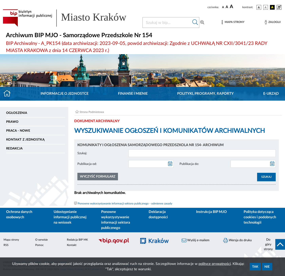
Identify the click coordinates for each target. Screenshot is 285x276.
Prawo (12, 121)
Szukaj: (82, 153)
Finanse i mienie (133, 93)
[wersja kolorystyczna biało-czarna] (266, 7)
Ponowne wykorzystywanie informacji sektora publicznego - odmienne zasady (125, 203)
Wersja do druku (237, 240)
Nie (267, 266)
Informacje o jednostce (64, 93)
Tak (255, 266)
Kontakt (71, 245)
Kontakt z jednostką (25, 139)
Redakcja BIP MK (77, 239)
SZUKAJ (266, 177)
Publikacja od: (87, 163)
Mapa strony (11, 239)
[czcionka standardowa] (223, 7)
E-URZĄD (271, 93)
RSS (6, 245)
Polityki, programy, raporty (205, 93)
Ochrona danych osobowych (19, 214)
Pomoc (39, 245)
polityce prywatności (215, 264)
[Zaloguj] (273, 22)
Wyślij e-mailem (195, 240)
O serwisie (41, 239)
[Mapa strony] (232, 22)
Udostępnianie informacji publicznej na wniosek (70, 217)
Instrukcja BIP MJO (211, 212)
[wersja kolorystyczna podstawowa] (259, 7)
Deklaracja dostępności (158, 214)
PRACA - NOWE (18, 130)
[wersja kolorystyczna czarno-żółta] (272, 7)
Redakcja (14, 148)
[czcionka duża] (235, 6)
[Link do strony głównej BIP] (70, 18)
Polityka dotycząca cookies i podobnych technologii (260, 217)
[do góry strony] (273, 244)
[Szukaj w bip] (195, 22)
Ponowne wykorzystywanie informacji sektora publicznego (115, 220)
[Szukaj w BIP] (166, 22)
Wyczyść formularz (97, 176)
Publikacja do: (189, 163)
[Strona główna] (8, 93)
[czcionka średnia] (227, 7)
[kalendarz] (170, 164)
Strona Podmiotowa (92, 112)
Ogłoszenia (16, 112)
